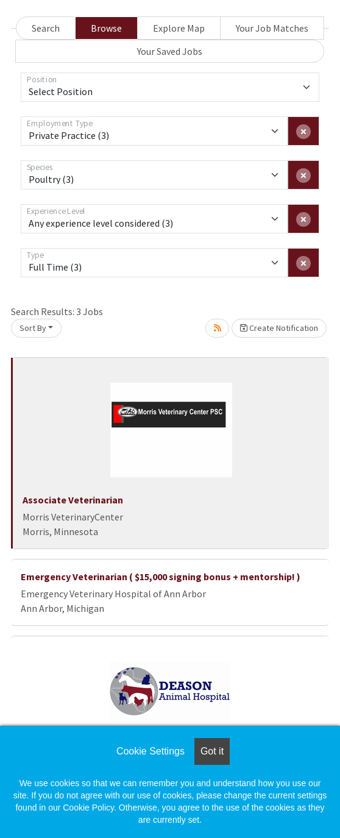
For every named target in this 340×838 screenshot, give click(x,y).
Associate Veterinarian (73, 500)
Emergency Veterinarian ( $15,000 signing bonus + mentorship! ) (160, 576)
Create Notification (279, 327)
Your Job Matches (272, 28)
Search (46, 28)
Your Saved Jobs (169, 51)
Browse (106, 28)
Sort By (32, 327)
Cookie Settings (150, 751)
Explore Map (179, 28)
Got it (212, 751)
